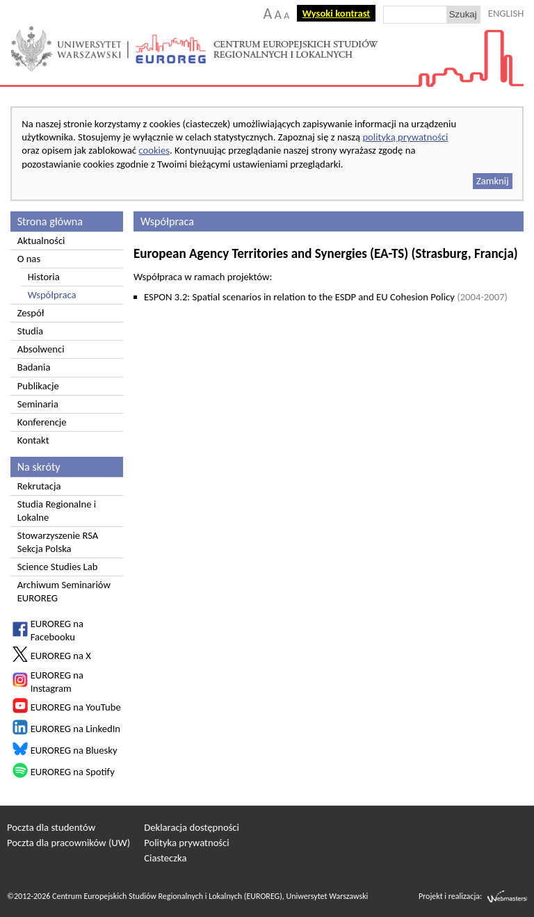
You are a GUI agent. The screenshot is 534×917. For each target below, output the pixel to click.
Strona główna (50, 221)
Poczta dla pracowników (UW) (68, 842)
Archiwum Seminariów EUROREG (64, 591)
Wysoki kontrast (336, 13)
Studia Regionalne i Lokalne (56, 511)
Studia (30, 331)
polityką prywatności (405, 137)
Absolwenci (41, 349)
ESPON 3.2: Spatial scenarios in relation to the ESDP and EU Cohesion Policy (326, 297)
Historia (44, 276)
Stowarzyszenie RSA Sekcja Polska (58, 542)
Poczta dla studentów (51, 827)
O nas (28, 258)
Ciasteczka (165, 858)
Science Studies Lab (57, 566)
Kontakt (33, 440)
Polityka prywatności (186, 842)
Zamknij (492, 181)
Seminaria (37, 404)
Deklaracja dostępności (191, 827)
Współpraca (52, 295)
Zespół (30, 313)
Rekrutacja (39, 486)
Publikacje (38, 386)
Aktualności (41, 240)
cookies (154, 150)
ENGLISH (506, 13)
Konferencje (42, 422)
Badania (34, 367)
